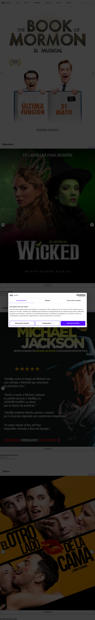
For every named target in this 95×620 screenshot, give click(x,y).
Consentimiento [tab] (21, 300)
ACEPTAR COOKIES (73, 323)
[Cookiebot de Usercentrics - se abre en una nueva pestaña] (77, 295)
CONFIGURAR (47, 323)
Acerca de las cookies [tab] (74, 300)
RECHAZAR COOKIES (22, 323)
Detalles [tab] (47, 300)
